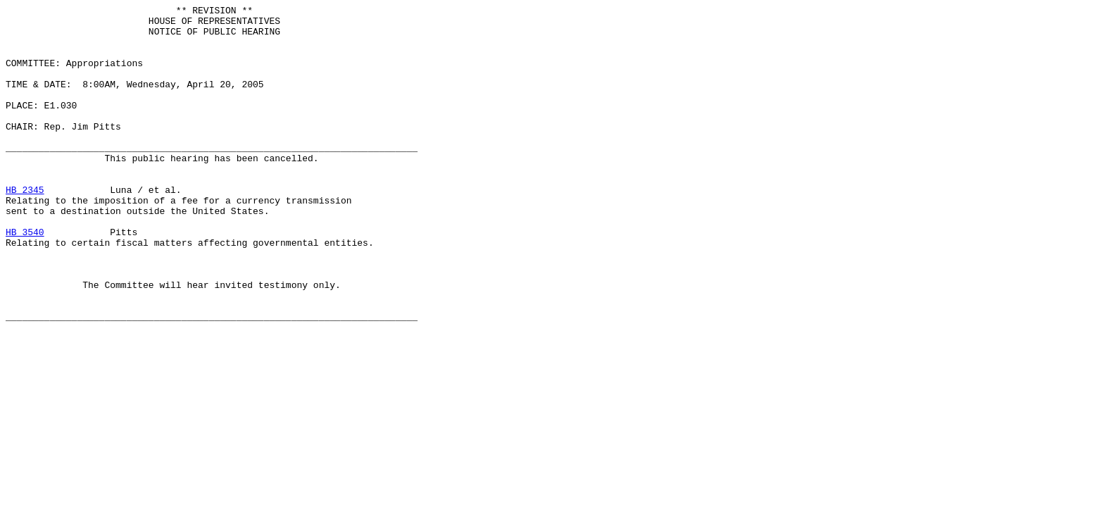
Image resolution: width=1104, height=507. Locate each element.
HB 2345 (25, 227)
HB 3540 (25, 278)
